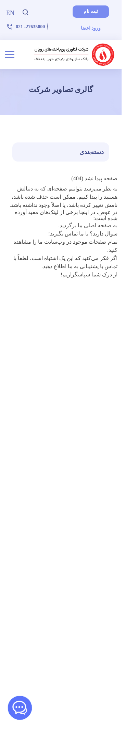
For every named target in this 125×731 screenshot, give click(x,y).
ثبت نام (91, 11)
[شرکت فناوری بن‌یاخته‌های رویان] (74, 54)
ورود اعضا (91, 28)
